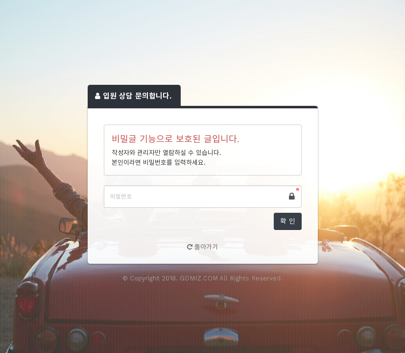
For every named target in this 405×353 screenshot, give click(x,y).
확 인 (287, 221)
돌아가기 (202, 247)
